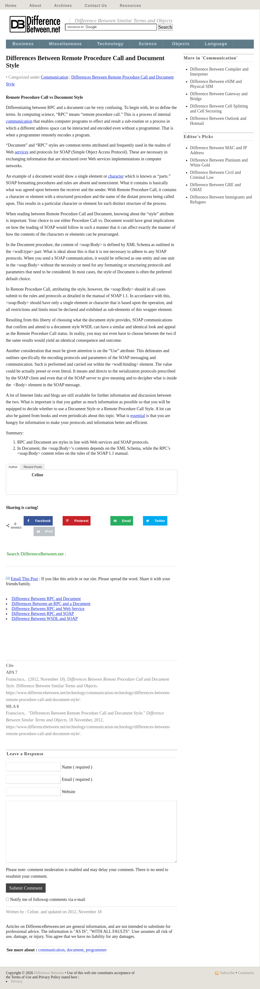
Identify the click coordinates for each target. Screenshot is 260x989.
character (116, 176)
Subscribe (227, 973)
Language (216, 43)
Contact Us (96, 6)
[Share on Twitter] (155, 521)
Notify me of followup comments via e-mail (47, 899)
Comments (246, 973)
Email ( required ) (77, 779)
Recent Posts (33, 467)
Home (11, 6)
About (35, 6)
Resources (130, 6)
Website (68, 791)
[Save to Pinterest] (77, 521)
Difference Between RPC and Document (46, 598)
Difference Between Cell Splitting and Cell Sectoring (219, 108)
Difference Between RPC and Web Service (48, 608)
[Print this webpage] (44, 531)
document (75, 950)
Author (13, 467)
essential (137, 415)
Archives (63, 6)
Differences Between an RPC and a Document (51, 603)
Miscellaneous (65, 43)
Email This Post (24, 578)
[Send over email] (121, 521)
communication (19, 121)
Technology (110, 43)
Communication (54, 77)
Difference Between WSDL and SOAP (45, 618)
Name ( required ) (77, 767)
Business (23, 43)
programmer (96, 950)
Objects (181, 43)
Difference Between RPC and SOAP (43, 613)
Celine (37, 474)
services (21, 152)
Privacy (16, 981)
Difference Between (49, 973)
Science (148, 43)
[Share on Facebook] (38, 521)
